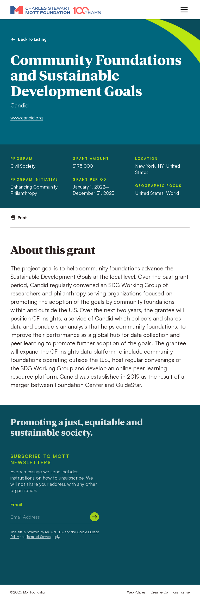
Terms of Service (39, 537)
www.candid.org (26, 117)
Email (16, 504)
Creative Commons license (170, 592)
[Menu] (184, 9)
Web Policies (136, 592)
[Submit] (94, 516)
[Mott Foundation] (55, 9)
